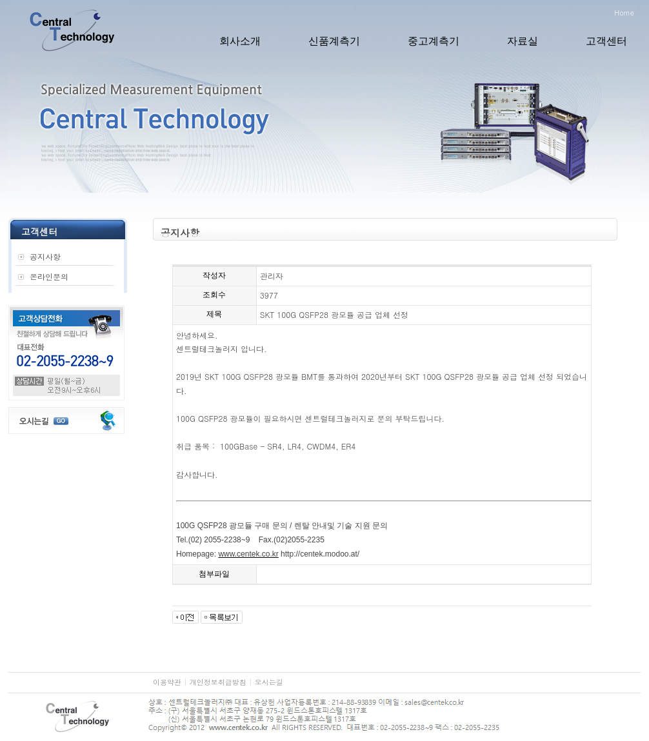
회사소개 (240, 40)
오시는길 (269, 682)
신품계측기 (334, 40)
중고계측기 (433, 40)
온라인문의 (49, 276)
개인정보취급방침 (218, 682)
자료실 (522, 40)
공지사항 (45, 256)
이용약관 (167, 682)
